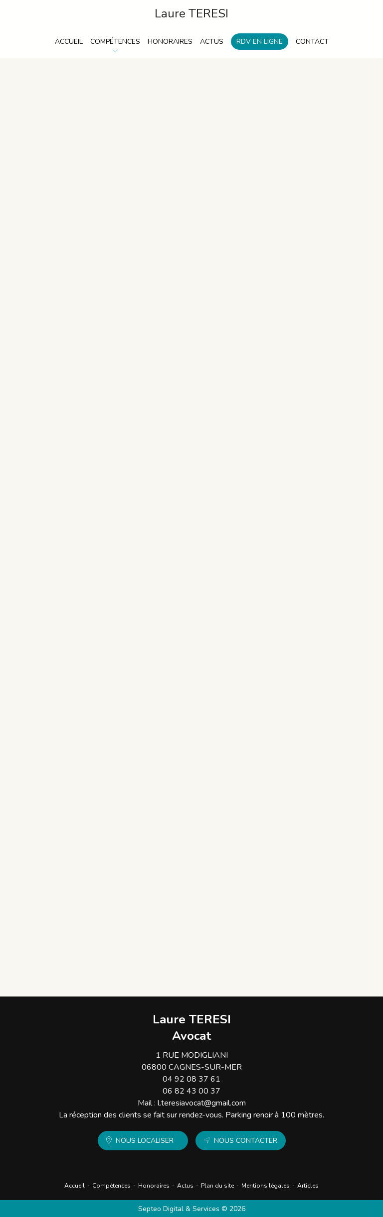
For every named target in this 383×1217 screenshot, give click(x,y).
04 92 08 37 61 (191, 1079)
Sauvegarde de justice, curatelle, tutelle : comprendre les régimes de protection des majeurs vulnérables (187, 145)
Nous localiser (145, 1140)
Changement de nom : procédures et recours (163, 775)
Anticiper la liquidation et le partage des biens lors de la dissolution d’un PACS (185, 270)
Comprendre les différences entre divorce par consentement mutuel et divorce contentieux (195, 655)
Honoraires (170, 41)
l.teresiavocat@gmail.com (202, 1103)
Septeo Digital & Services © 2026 (191, 1209)
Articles (308, 1186)
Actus (211, 41)
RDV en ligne (259, 41)
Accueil (69, 41)
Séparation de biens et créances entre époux (162, 889)
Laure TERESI (191, 13)
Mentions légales (265, 1186)
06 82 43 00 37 (191, 1091)
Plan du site (217, 1186)
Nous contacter (245, 1140)
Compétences (115, 41)
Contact (312, 41)
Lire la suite (101, 173)
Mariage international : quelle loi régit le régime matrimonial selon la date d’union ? (193, 531)
